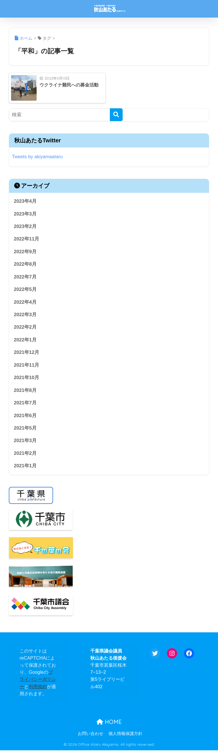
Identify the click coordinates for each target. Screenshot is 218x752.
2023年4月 (25, 201)
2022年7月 (25, 277)
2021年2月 (25, 454)
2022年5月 (25, 290)
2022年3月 (25, 315)
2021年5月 (25, 429)
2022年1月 (25, 340)
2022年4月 (25, 302)
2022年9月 (25, 252)
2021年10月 (26, 378)
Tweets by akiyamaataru (37, 156)
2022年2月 (25, 328)
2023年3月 (25, 214)
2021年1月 (25, 467)
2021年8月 (25, 391)
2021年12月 (26, 353)
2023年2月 (25, 226)
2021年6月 (25, 416)
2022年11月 (26, 239)
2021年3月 (25, 442)
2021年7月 (25, 404)
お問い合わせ (90, 735)
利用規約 (38, 687)
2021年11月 (26, 366)
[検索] (116, 114)
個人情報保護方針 (125, 735)
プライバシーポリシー (38, 680)
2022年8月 (25, 264)
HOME (109, 723)
